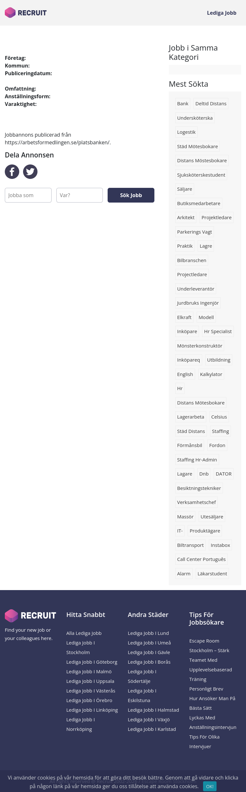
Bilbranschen (191, 260)
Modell (206, 317)
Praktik (185, 246)
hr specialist (218, 331)
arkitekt (185, 217)
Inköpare (187, 331)
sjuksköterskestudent (201, 175)
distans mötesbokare (201, 402)
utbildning (219, 359)
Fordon (217, 445)
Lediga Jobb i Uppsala (90, 681)
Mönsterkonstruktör (199, 345)
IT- (180, 530)
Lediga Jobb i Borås (149, 662)
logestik (186, 132)
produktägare (205, 530)
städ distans (191, 431)
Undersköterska (195, 118)
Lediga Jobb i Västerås (90, 690)
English (185, 374)
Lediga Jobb (221, 12)
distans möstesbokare (202, 160)
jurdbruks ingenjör (198, 303)
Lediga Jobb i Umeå (149, 642)
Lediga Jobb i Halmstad (153, 710)
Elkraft (184, 317)
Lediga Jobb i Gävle (149, 652)
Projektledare (216, 217)
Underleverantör (195, 288)
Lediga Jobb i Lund (148, 633)
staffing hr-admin (197, 459)
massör (185, 516)
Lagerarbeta (190, 416)
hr (180, 388)
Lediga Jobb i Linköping (92, 710)
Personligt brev (206, 688)
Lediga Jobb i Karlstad (152, 729)
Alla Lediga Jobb (84, 633)
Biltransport (190, 545)
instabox (220, 545)
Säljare (184, 189)
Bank (182, 103)
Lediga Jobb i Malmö (89, 671)
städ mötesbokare (197, 146)
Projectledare (192, 274)
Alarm (184, 573)
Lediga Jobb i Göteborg (91, 662)
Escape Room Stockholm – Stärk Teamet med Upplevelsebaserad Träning (210, 659)
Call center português (201, 559)
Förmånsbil (189, 445)
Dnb (204, 473)
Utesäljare (212, 516)
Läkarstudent (212, 573)
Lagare (184, 473)
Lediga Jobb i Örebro (89, 700)
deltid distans (210, 103)
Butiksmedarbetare (198, 203)
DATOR (224, 473)
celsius (219, 416)
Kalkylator (211, 374)
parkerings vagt (194, 231)
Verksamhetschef (196, 502)
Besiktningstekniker (199, 488)
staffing (220, 431)
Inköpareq (188, 359)
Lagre (206, 246)
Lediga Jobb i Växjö (149, 719)
